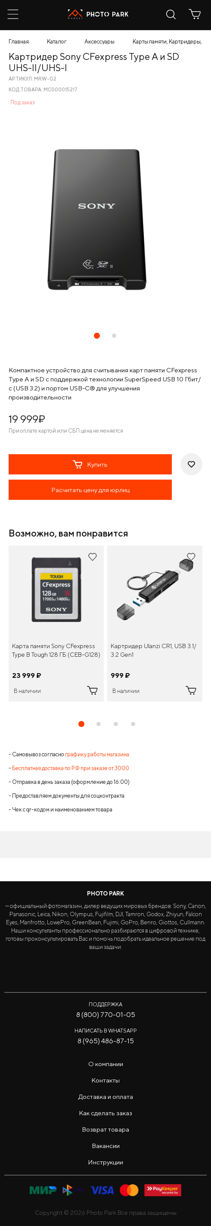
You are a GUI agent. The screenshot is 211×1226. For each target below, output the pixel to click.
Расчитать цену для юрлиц (90, 489)
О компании (105, 1063)
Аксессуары (99, 41)
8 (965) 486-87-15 (106, 1041)
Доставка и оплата (105, 1096)
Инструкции (105, 1162)
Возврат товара (105, 1129)
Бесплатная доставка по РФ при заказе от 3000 (70, 768)
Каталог (56, 41)
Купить (90, 464)
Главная (19, 41)
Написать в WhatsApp (105, 1030)
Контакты (105, 1080)
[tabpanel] (56, 624)
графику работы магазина (97, 754)
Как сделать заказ (105, 1113)
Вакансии (106, 1145)
